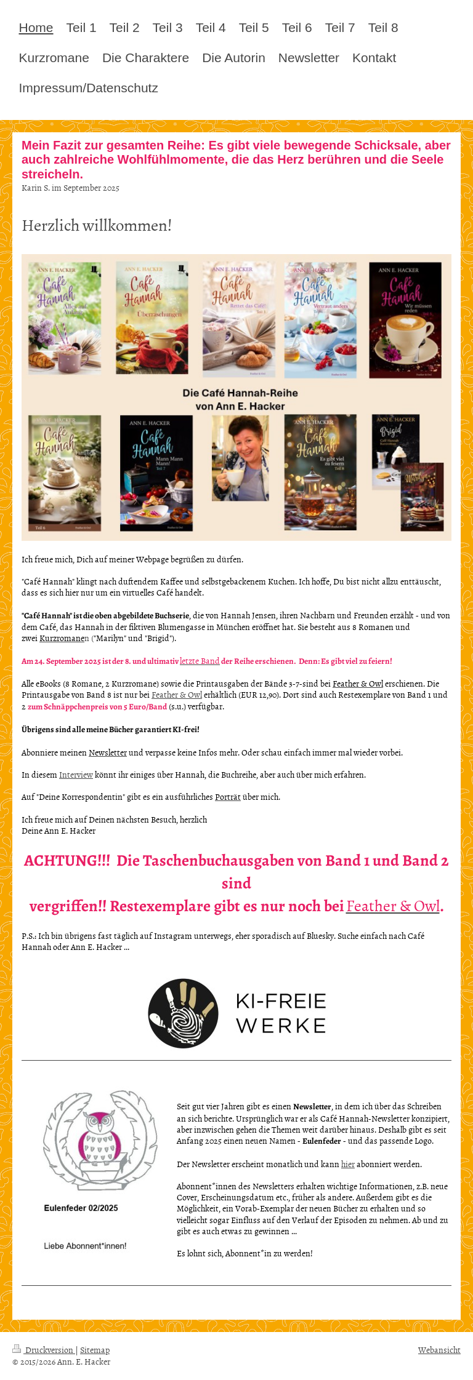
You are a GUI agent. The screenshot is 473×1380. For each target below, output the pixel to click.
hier (348, 1163)
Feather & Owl (177, 694)
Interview (76, 774)
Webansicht (439, 1349)
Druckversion (43, 1349)
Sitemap (95, 1349)
